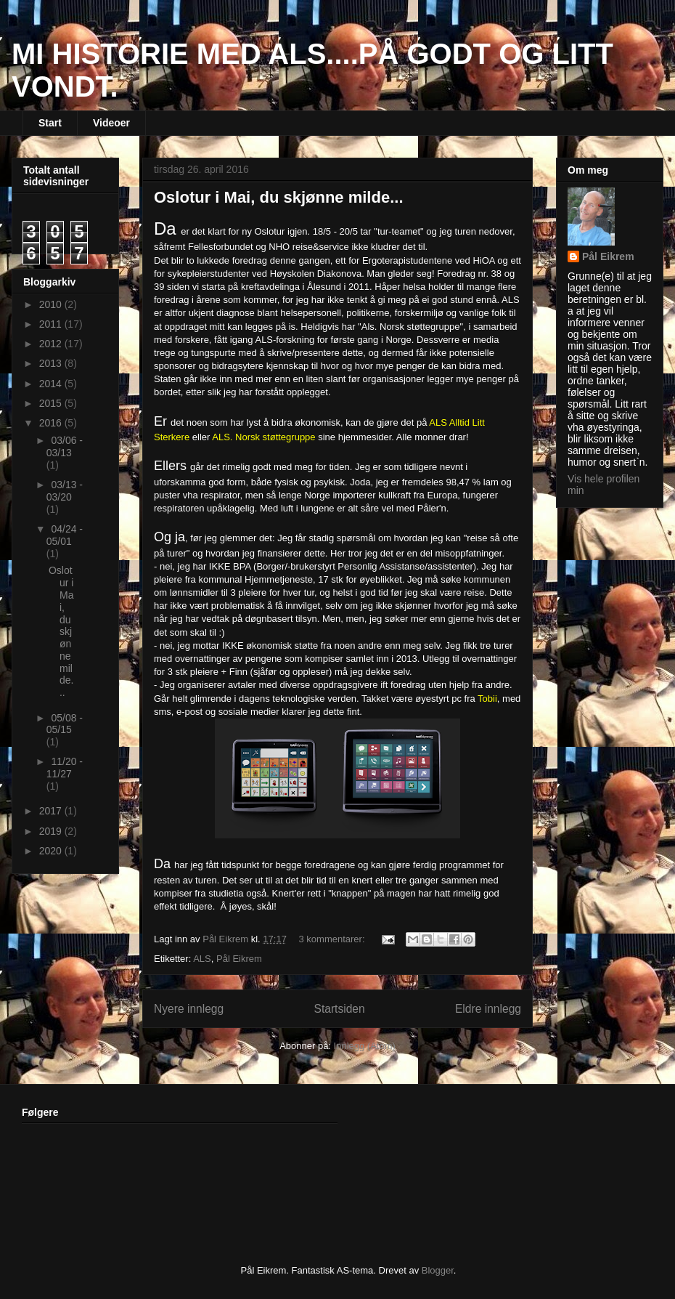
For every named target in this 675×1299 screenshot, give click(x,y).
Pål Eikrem (239, 958)
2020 (52, 851)
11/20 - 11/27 (64, 768)
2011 (52, 324)
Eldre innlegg (488, 1009)
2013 (52, 363)
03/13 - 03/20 (64, 491)
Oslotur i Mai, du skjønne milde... (279, 197)
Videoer (111, 123)
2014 (52, 383)
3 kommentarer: (333, 939)
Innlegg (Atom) (365, 1045)
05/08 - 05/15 (64, 724)
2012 (52, 343)
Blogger (438, 1270)
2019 (52, 831)
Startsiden (339, 1009)
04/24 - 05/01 (64, 535)
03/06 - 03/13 (64, 446)
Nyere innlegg (189, 1009)
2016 (52, 423)
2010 (52, 304)
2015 (52, 403)
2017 (52, 811)
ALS (202, 958)
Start (50, 123)
